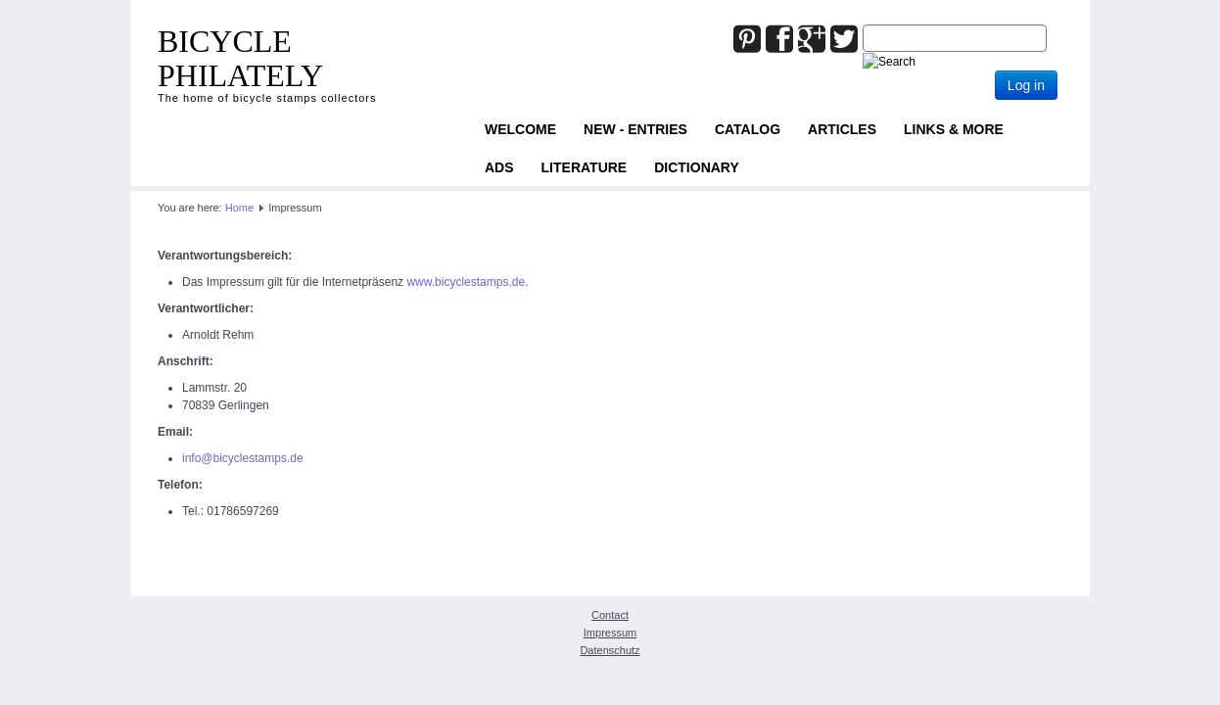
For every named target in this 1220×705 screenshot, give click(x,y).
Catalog (747, 129)
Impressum (610, 632)
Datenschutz (609, 650)
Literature (584, 167)
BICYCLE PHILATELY (240, 58)
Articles (842, 129)
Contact (610, 615)
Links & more (954, 129)
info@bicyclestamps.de (243, 458)
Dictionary (696, 167)
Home (239, 207)
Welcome (520, 129)
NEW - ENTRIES (635, 129)
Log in (1026, 85)
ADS (499, 167)
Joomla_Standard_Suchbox (863, 24)
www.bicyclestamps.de (465, 282)
